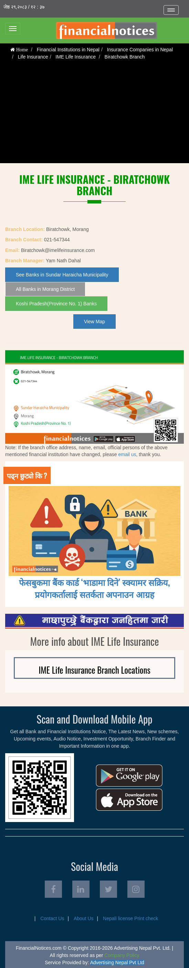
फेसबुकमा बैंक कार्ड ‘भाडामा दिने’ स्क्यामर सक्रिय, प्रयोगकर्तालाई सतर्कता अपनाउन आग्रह (94, 588)
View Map (94, 321)
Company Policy (121, 955)
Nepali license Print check (130, 918)
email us (127, 454)
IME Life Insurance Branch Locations (94, 669)
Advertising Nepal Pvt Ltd (117, 962)
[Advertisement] (94, 115)
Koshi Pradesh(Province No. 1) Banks (56, 303)
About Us (84, 918)
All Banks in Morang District (45, 289)
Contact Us (52, 918)
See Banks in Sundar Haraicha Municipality (62, 274)
